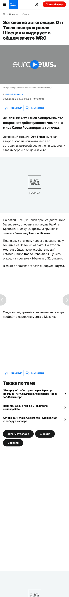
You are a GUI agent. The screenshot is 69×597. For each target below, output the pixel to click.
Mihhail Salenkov (14, 94)
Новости (13, 14)
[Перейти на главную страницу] (13, 4)
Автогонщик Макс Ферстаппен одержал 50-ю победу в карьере (30, 419)
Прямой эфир (54, 4)
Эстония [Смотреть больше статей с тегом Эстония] (13, 442)
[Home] (4, 14)
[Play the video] (34, 64)
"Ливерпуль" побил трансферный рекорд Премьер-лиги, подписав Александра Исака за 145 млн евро (30, 394)
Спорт (25, 14)
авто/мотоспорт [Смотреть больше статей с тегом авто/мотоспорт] (18, 433)
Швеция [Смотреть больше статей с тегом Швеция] (45, 433)
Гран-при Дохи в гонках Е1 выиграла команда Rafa (25, 407)
